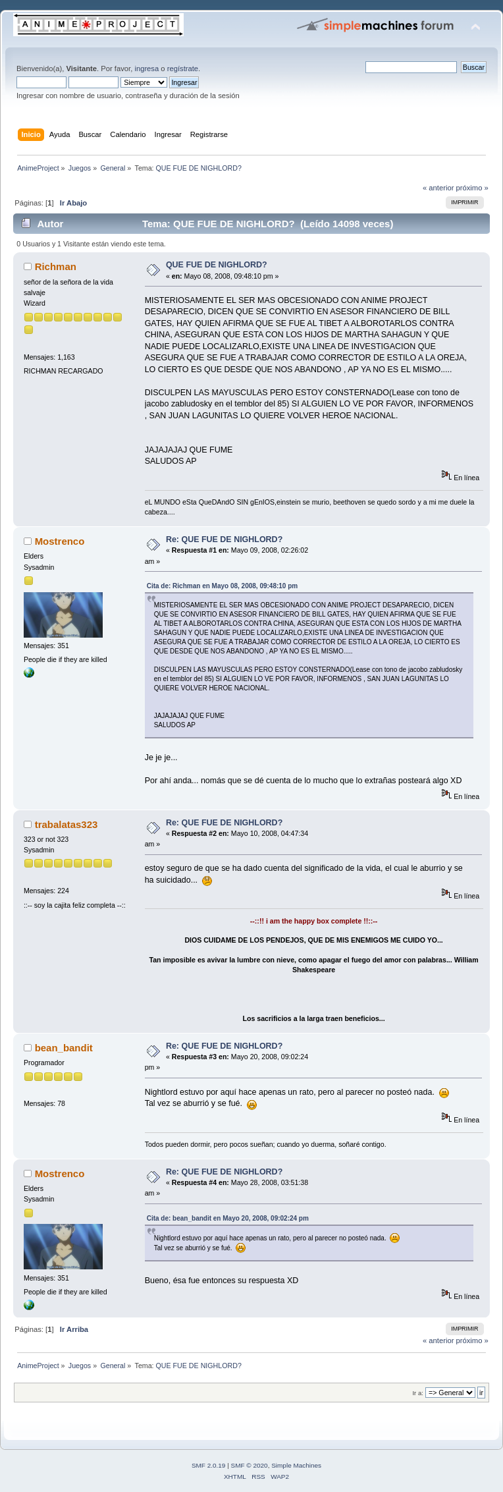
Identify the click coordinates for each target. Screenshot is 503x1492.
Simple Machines (296, 1465)
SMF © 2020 (249, 1465)
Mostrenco (60, 541)
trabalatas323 (66, 824)
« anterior (438, 188)
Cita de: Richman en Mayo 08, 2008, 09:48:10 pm (222, 586)
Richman (55, 266)
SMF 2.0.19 (209, 1465)
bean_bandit (64, 1047)
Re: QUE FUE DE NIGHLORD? (224, 539)
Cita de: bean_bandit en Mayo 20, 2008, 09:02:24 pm (228, 1218)
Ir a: (417, 1392)
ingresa (146, 68)
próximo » (472, 188)
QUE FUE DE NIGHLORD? (216, 264)
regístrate (182, 68)
